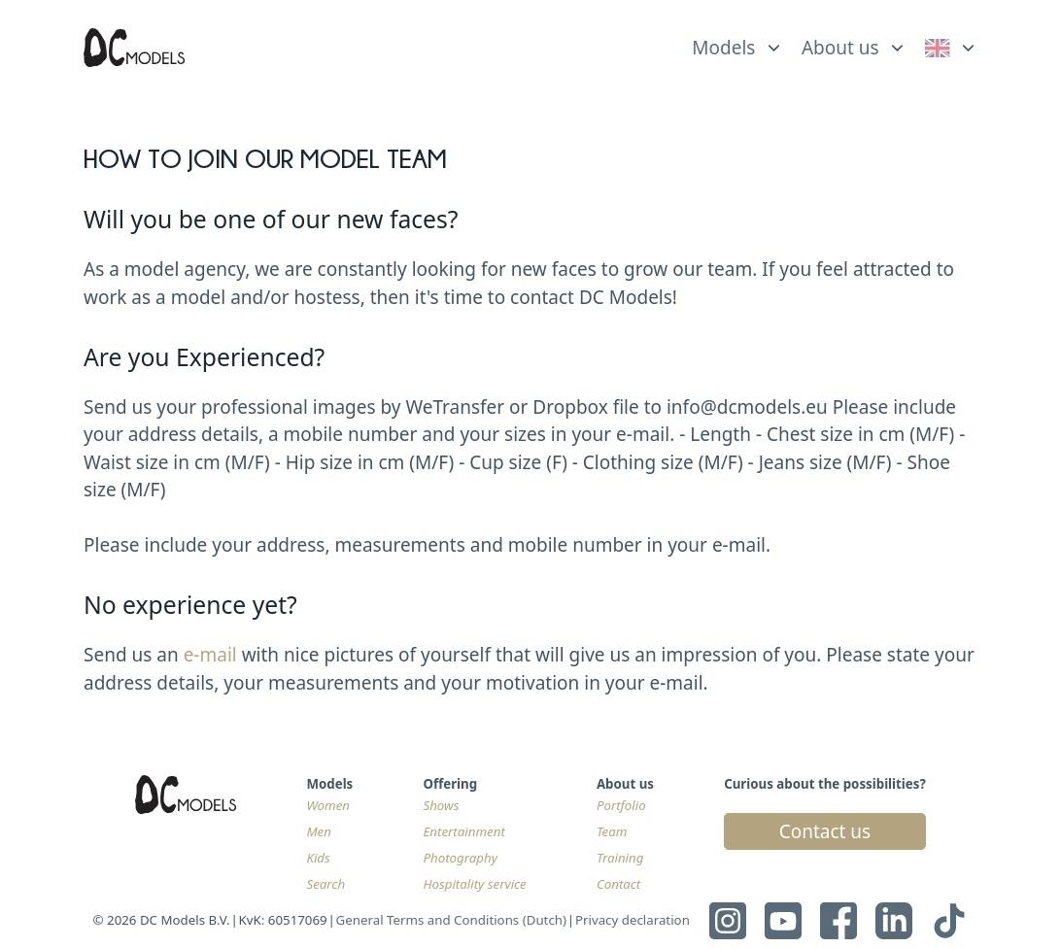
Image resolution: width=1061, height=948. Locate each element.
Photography (460, 857)
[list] (737, 42)
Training (620, 857)
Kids (317, 857)
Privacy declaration (632, 920)
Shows (441, 805)
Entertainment (463, 831)
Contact (618, 884)
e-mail (210, 654)
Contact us (825, 831)
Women (328, 805)
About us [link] (840, 47)
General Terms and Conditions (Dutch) (451, 920)
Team (612, 831)
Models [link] (723, 47)
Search (325, 884)
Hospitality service (474, 884)
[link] (951, 47)
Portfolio (621, 805)
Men (318, 831)
